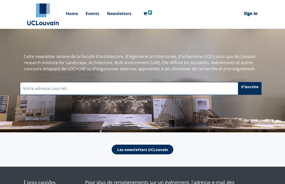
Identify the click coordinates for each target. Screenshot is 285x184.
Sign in (251, 13)
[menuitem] (72, 14)
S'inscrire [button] (249, 86)
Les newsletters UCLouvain (142, 149)
